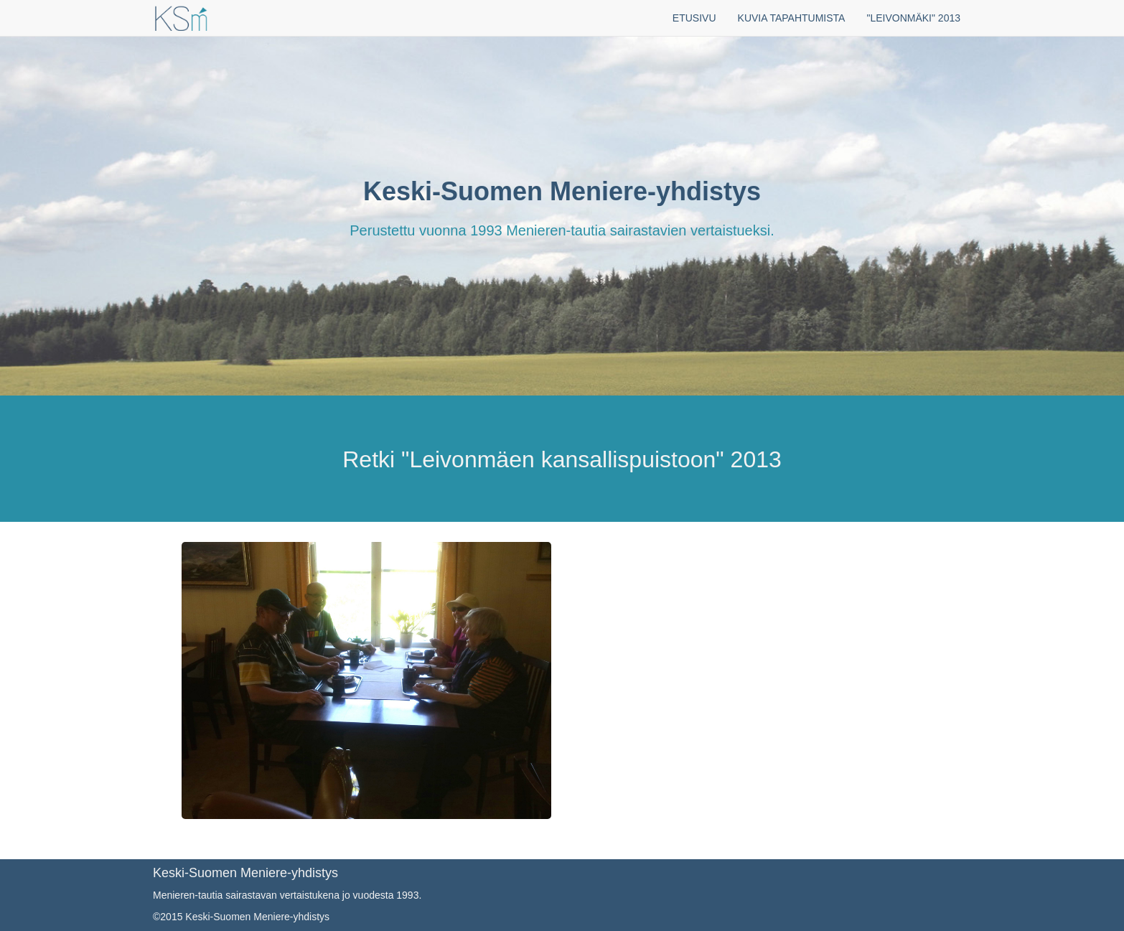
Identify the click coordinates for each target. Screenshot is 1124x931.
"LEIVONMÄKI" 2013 (913, 18)
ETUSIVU (694, 18)
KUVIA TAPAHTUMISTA (792, 18)
